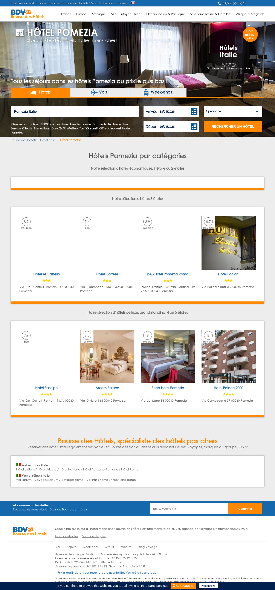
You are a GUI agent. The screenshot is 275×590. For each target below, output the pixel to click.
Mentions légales (94, 536)
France (66, 14)
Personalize (208, 585)
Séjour (71, 547)
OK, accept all (183, 585)
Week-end (90, 547)
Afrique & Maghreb (250, 14)
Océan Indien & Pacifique (165, 14)
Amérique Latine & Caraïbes (210, 14)
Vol (57, 547)
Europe (81, 14)
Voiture (126, 547)
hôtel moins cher (102, 529)
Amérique (99, 14)
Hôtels (40, 92)
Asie (113, 14)
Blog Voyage (147, 547)
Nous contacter (66, 536)
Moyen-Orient (131, 14)
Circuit (109, 547)
